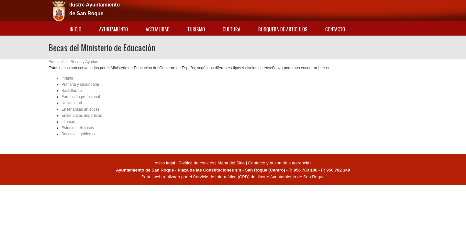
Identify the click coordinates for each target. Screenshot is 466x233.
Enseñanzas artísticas (80, 109)
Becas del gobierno (78, 134)
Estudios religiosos (77, 128)
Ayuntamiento (113, 29)
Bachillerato (71, 90)
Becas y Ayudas (84, 62)
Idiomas (68, 121)
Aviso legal (165, 163)
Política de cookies (196, 163)
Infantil (67, 78)
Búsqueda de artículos (282, 29)
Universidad (71, 103)
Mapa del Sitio (231, 163)
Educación (58, 62)
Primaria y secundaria (80, 84)
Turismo (196, 29)
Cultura (231, 29)
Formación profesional (80, 96)
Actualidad (158, 29)
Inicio (75, 29)
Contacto (335, 29)
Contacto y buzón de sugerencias (280, 163)
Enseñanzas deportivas (81, 115)
